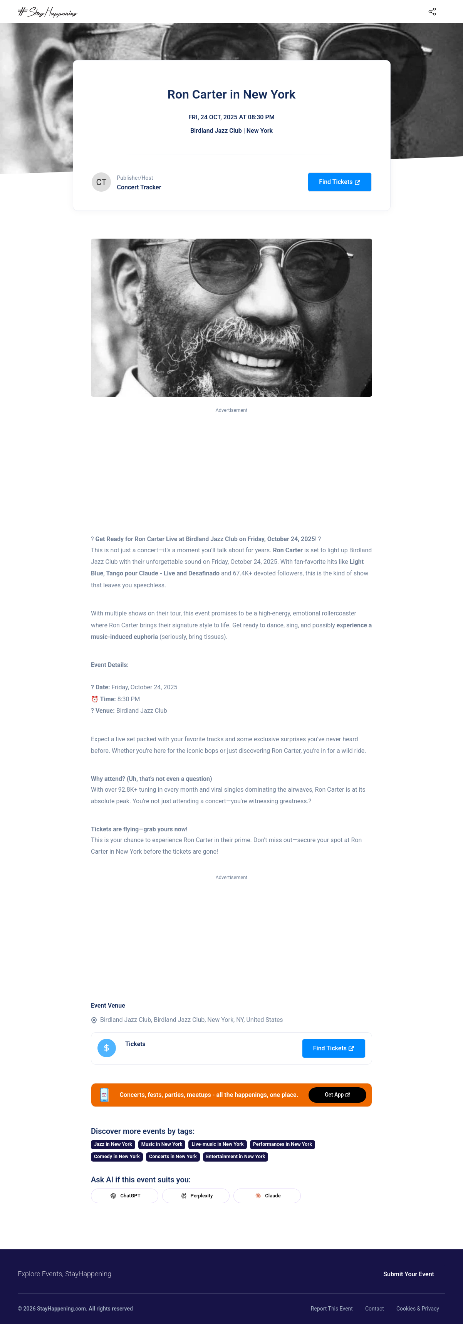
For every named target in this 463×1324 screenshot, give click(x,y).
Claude (266, 1195)
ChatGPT (124, 1195)
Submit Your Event (408, 1274)
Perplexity (196, 1195)
